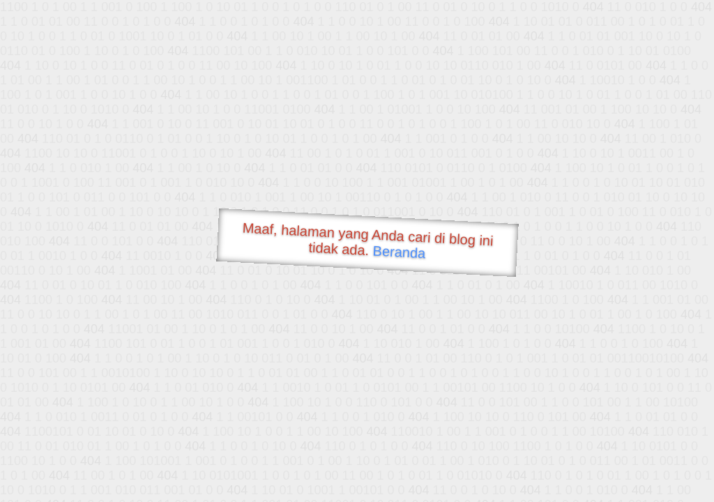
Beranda (399, 252)
